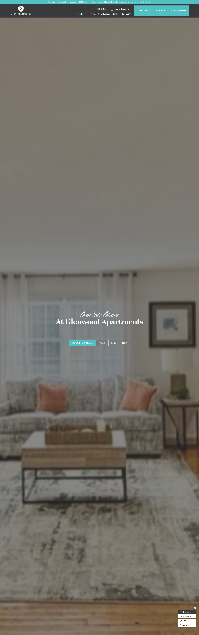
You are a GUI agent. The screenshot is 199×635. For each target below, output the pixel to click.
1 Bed (113, 343)
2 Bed (124, 343)
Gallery (116, 14)
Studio (102, 343)
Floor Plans (91, 14)
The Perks (79, 14)
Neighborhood (104, 14)
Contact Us (126, 14)
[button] (122, 9)
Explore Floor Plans (82, 343)
